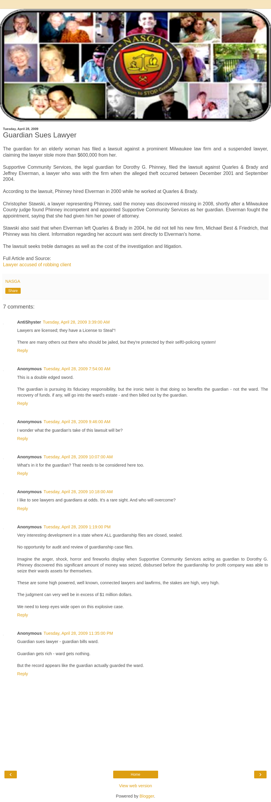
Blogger (146, 796)
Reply (22, 350)
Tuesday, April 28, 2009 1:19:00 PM (77, 527)
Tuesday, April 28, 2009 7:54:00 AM (76, 368)
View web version (135, 785)
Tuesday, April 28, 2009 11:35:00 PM (78, 633)
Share (13, 291)
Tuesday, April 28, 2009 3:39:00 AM (76, 322)
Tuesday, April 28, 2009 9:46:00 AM (76, 421)
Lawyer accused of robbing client (37, 264)
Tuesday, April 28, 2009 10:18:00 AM (78, 491)
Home (135, 774)
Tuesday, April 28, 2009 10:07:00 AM (78, 456)
